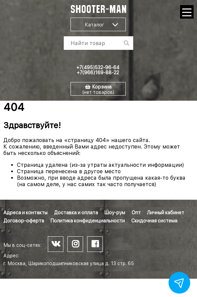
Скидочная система (154, 220)
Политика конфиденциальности (88, 220)
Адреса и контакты (25, 212)
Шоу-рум (114, 212)
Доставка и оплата (76, 212)
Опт (136, 212)
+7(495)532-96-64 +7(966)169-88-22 (97, 70)
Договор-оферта (23, 220)
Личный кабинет (165, 212)
